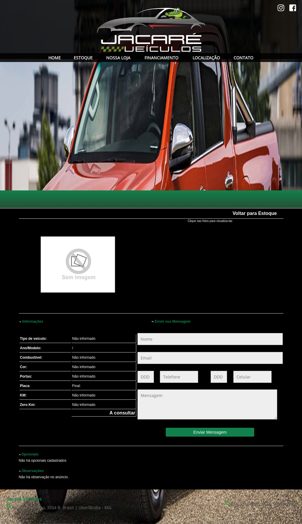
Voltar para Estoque (255, 213)
